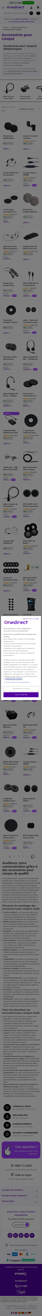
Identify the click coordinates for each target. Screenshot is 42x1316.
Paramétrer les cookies (21, 688)
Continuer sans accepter (30, 619)
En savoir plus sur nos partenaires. (17, 682)
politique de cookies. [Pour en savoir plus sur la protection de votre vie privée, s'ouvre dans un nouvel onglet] (14, 679)
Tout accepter (21, 694)
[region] (21, 658)
